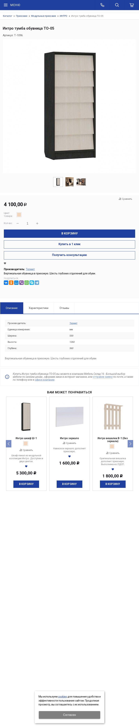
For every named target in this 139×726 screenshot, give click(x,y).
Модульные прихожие (43, 16)
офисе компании (44, 379)
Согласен (69, 714)
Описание (12, 308)
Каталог (7, 16)
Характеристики (38, 308)
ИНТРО (63, 16)
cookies (62, 696)
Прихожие (21, 16)
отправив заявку (103, 376)
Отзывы (64, 308)
